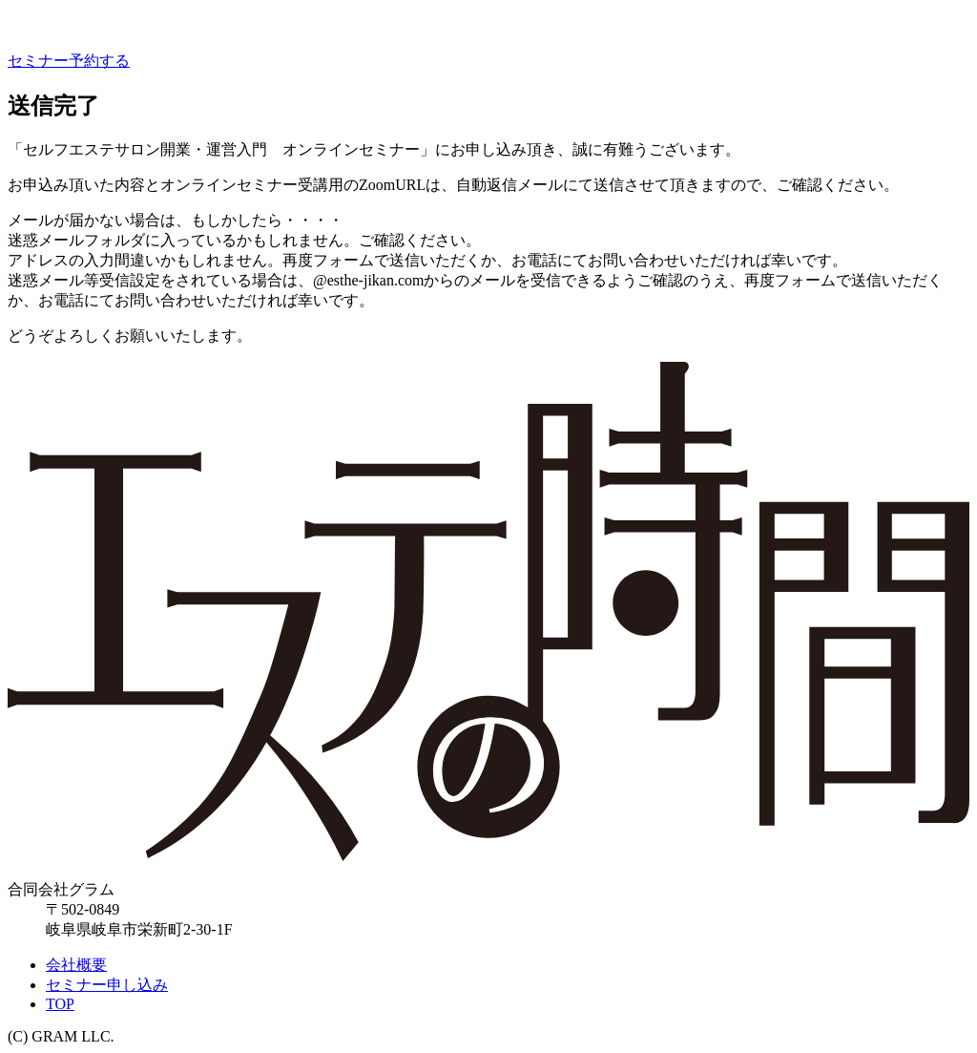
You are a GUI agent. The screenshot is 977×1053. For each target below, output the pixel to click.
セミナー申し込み (107, 985)
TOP (60, 1004)
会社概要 (76, 965)
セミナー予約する (69, 61)
